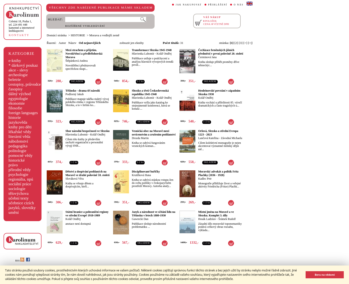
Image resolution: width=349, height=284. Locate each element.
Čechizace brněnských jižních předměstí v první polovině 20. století (220, 51)
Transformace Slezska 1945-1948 (152, 50)
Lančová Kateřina (208, 138)
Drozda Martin (140, 138)
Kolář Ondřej (164, 53)
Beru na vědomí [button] (325, 274)
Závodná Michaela (231, 138)
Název (72, 43)
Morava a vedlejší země (104, 35)
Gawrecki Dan (140, 219)
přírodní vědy (20, 170)
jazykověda (18, 122)
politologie (17, 151)
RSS (19, 260)
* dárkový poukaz (23, 65)
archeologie (18, 75)
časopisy (16, 89)
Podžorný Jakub (74, 94)
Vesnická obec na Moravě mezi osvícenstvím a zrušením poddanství (153, 132)
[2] (236, 43)
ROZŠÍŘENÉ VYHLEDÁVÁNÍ (85, 26)
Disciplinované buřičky (146, 171)
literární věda (19, 136)
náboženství (18, 141)
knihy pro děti (20, 127)
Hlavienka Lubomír (143, 53)
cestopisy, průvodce (25, 84)
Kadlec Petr (204, 178)
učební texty (19, 198)
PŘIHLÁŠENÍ (217, 5)
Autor (62, 43)
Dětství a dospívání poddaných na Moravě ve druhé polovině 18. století (87, 173)
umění (14, 212)
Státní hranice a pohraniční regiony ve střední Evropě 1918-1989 (87, 213)
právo (13, 165)
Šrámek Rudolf (227, 219)
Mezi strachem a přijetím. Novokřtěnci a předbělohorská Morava (83, 53)
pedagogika (18, 146)
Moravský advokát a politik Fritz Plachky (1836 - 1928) (218, 173)
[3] (241, 43)
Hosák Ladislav (207, 219)
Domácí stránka (57, 35)
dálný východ (20, 94)
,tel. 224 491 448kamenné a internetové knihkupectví (22, 26)
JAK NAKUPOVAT (189, 5)
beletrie (15, 79)
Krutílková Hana (141, 175)
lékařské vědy (20, 132)
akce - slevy (18, 70)
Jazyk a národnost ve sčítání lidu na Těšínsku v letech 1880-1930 (153, 213)
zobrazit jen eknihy (131, 43)
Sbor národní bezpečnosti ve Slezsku (87, 131)
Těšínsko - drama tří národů (82, 90)
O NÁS (238, 5)
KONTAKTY (19, 35)
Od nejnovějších (90, 43)
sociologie (17, 188)
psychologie (18, 174)
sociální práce (20, 184)
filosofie (15, 108)
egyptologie (18, 98)
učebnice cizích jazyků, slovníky (22, 205)
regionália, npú (21, 179)
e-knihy (15, 60)
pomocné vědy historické (21, 158)
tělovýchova (19, 193)
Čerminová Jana (207, 57)
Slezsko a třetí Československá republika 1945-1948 (150, 92)
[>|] (250, 43)
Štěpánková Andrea (76, 60)
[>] (245, 43)
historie (15, 117)
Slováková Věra (74, 178)
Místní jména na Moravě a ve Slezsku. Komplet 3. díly (216, 213)
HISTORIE (78, 35)
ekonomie (17, 103)
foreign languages (23, 113)
